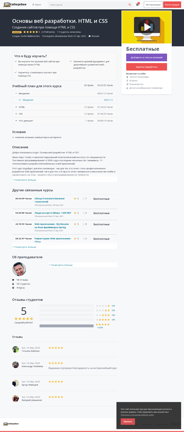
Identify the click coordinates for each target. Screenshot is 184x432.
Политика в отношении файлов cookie (137, 415)
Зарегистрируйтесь (147, 66)
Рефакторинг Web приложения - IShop (53, 240)
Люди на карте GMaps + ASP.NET (53, 212)
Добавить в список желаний (146, 57)
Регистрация (172, 4)
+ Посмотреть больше (24, 180)
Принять (128, 421)
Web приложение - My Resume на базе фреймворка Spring (52, 226)
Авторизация (153, 4)
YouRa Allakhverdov (30, 36)
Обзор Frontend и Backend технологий (49, 200)
